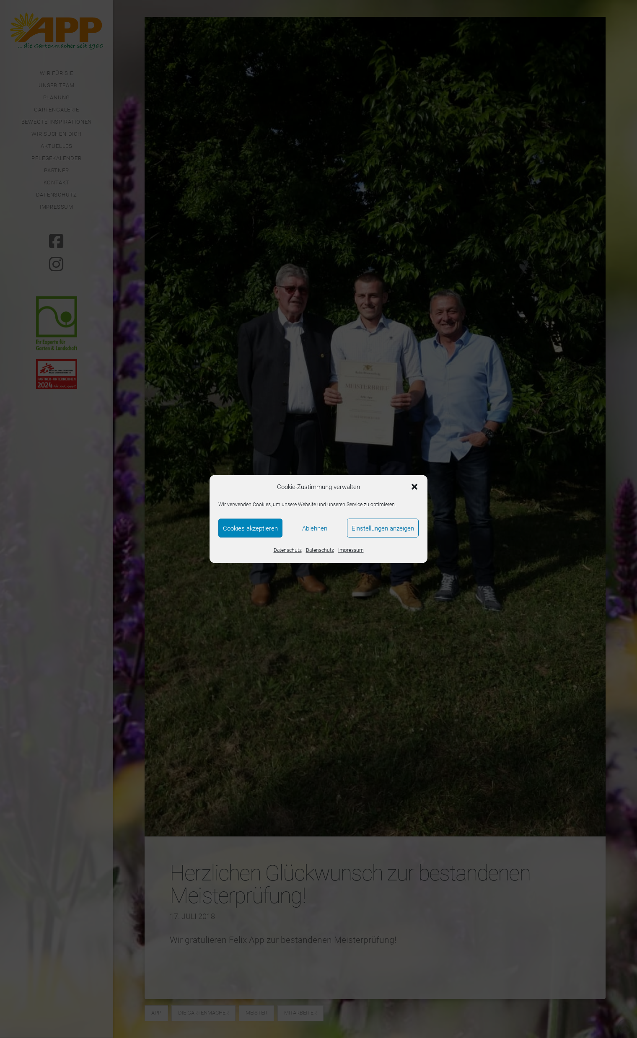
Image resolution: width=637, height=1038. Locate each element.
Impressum (351, 550)
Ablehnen (314, 528)
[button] (414, 487)
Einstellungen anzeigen (383, 528)
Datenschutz (288, 550)
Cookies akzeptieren (250, 528)
